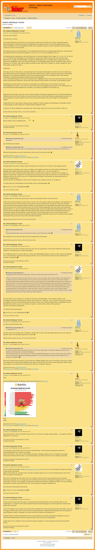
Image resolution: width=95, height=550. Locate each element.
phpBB (43, 541)
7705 (80, 141)
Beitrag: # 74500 (7, 448)
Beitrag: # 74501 (7, 466)
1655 (80, 41)
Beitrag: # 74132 (7, 33)
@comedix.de (35, 157)
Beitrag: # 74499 (7, 431)
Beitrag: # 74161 (7, 321)
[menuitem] (13, 15)
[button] (73, 28)
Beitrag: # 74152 (7, 196)
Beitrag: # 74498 (7, 375)
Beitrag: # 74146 (7, 163)
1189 (80, 171)
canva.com (45, 381)
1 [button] (78, 28)
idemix (76, 168)
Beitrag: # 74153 (7, 225)
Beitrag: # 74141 (7, 134)
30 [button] (89, 28)
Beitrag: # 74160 (7, 268)
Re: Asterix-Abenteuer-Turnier (14, 31)
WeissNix (77, 123)
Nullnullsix (77, 37)
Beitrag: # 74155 (7, 246)
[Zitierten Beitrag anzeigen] (22, 138)
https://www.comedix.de (20, 155)
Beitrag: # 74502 (7, 499)
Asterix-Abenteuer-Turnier (13, 22)
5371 (80, 126)
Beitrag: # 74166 (7, 344)
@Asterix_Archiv (23, 157)
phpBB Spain (49, 542)
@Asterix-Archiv (10, 157)
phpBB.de (53, 544)
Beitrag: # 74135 (7, 118)
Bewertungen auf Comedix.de (33, 469)
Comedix (10, 24)
